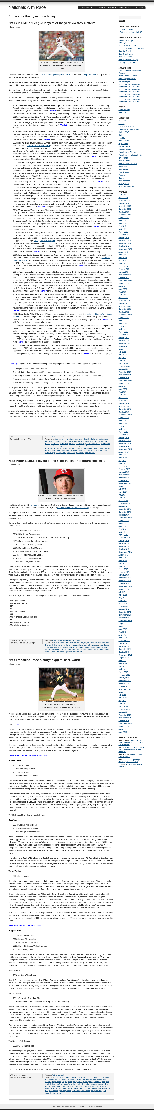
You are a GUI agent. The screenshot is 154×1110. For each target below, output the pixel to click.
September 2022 (125, 315)
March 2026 (123, 198)
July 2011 (122, 695)
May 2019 (122, 426)
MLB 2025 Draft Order (127, 45)
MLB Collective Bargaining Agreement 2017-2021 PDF (130, 95)
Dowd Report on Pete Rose (129, 76)
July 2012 (122, 661)
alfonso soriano (74, 439)
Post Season (124, 172)
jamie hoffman (57, 1084)
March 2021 (123, 363)
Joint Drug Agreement (127, 79)
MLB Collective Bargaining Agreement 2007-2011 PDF (130, 85)
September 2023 (125, 280)
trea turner (71, 453)
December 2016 (125, 509)
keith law (103, 1086)
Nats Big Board (125, 51)
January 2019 (124, 438)
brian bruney (49, 1079)
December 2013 (125, 612)
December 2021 (125, 341)
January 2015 (124, 575)
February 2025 (124, 235)
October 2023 (124, 278)
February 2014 (124, 606)
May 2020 (122, 392)
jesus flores (68, 1084)
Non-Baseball (124, 166)
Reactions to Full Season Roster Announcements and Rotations (131, 742)
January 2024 (124, 272)
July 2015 (122, 558)
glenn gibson (87, 1082)
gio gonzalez (99, 441)
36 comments (14, 465)
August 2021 (124, 349)
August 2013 (124, 623)
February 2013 (124, 641)
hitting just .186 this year (44, 240)
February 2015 (124, 572)
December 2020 (125, 372)
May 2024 (122, 260)
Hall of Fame (124, 141)
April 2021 (123, 361)
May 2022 (122, 326)
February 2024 (124, 269)
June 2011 (123, 698)
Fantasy (122, 138)
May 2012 (122, 666)
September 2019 (125, 415)
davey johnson (87, 1079)
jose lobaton (105, 444)
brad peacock (50, 441)
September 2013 (125, 621)
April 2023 (123, 295)
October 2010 (124, 721)
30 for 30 (122, 121)
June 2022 (123, 323)
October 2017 (124, 481)
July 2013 (122, 626)
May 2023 (122, 292)
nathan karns (93, 448)
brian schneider (60, 1079)
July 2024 (122, 255)
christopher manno (74, 1079)
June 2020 (123, 389)
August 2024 (124, 252)
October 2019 (124, 412)
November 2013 (125, 615)
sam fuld (69, 450)
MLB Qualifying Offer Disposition (132, 48)
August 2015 (124, 555)
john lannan (80, 444)
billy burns (94, 439)
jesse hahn (55, 444)
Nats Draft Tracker (126, 54)
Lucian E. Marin (78, 1107)
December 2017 (125, 475)
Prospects (122, 175)
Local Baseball (124, 146)
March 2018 (123, 466)
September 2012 (125, 655)
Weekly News (124, 184)
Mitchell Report (125, 81)
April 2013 (123, 635)
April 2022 (123, 329)
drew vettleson (79, 441)
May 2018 (122, 461)
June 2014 (123, 595)
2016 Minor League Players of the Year (56, 75)
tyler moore (80, 453)
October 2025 (124, 212)
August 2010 (124, 726)
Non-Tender (123, 169)
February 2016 (124, 538)
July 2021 (122, 352)
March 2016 (123, 535)
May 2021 (122, 358)
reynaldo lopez (50, 450)
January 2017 (124, 506)
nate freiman (83, 448)
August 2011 (124, 692)
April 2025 (123, 229)
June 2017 (123, 492)
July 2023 (122, 286)
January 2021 (124, 369)
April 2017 (123, 498)
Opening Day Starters (127, 63)
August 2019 (124, 418)
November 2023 (125, 275)
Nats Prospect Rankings (128, 60)
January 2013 (124, 643)
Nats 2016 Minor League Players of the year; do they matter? (52, 23)
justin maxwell (74, 446)
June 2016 (123, 526)
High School (123, 144)
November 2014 (125, 581)
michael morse (72, 1088)
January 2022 (124, 338)
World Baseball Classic (128, 186)
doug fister (69, 441)
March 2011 (123, 706)
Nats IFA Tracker (125, 57)
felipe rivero (89, 441)
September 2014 (125, 586)
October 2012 (124, 652)
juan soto (64, 446)
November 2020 (125, 375)
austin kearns (77, 1077)
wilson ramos (56, 1093)
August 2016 (124, 521)
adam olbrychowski (61, 439)
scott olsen (76, 1091)
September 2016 (125, 518)
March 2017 (123, 501)
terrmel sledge (50, 453)
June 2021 (123, 355)
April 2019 (123, 429)
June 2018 (123, 458)
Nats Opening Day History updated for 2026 (130, 760)
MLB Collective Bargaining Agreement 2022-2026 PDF (130, 100)
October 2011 (124, 686)
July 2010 (122, 729)
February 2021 (124, 366)
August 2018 (124, 452)
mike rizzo (82, 1088)
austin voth (85, 439)
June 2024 (123, 258)
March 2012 (123, 672)
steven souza (92, 450)
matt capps (62, 1088)
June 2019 (123, 423)
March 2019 (123, 432)
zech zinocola (90, 453)
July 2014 (122, 592)
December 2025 (125, 206)
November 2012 (125, 649)
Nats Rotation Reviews (128, 164)
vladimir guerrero (66, 652)
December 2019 (125, 406)
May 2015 (122, 563)
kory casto (84, 446)
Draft (120, 135)
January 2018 (124, 472)
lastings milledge (95, 446)
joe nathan (86, 1084)
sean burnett (85, 1091)
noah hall (99, 647)
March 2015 (123, 569)
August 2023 (124, 283)
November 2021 (125, 343)
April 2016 (123, 532)
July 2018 (122, 455)
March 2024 (123, 266)
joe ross (72, 444)
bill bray (85, 1077)
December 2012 (125, 646)
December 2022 (125, 306)
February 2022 (124, 335)
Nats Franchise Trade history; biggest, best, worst (44, 660)
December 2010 (125, 715)
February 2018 (124, 469)
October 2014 (124, 583)
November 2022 (125, 309)
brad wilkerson (103, 643)
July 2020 (122, 386)
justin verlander (93, 1086)
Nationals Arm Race (27, 7)
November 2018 (125, 443)
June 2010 (123, 732)
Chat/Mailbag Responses (129, 129)
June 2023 (123, 289)
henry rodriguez (99, 1082)
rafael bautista (104, 448)
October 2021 (124, 346)
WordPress (97, 1107)
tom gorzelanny (96, 1091)
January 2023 (124, 303)
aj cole (56, 643)
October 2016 (124, 515)
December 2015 (125, 543)
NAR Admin (123, 158)
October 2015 (124, 549)
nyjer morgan (92, 1088)
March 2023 (123, 298)
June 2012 (123, 663)
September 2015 (125, 552)
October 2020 (124, 378)
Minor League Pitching (60, 640)
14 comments (14, 664)
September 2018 (125, 449)
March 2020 (123, 398)
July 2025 (122, 220)
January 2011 (124, 712)
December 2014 (125, 578)
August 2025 (124, 218)
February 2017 (124, 503)
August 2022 (124, 318)
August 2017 (124, 486)
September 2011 (125, 689)
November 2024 (125, 243)
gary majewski (67, 1082)
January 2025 (124, 238)
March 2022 (123, 332)
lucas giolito (53, 448)
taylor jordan (102, 450)
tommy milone (61, 453)
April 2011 (123, 703)
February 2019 (124, 435)
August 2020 (124, 383)
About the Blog (124, 110)
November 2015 (125, 546)
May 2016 (122, 529)
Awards (122, 124)
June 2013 (123, 629)
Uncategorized (124, 181)
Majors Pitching (125, 149)
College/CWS (124, 132)
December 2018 (125, 441)
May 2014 (122, 598)
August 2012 (124, 658)
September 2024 (125, 249)
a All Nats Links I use (127, 29)
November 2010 (125, 718)
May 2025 (122, 226)
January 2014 (124, 609)
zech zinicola (78, 652)
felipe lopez (56, 1082)
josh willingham (81, 1086)
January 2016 (124, 541)
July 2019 (122, 421)
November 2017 (125, 478)
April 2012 (123, 669)
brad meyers (103, 439)
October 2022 (124, 312)
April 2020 (123, 395)
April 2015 (123, 566)
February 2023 (124, 300)
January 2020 (124, 403)
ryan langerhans (65, 1091)
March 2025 (123, 232)
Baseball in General (126, 126)
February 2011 (124, 709)
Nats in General (57, 437)
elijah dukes (97, 1079)
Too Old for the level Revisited (130, 755)
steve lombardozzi (80, 450)
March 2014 (123, 603)
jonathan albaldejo (97, 1084)
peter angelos (103, 1088)
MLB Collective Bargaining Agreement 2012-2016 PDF (130, 90)
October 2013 (124, 618)
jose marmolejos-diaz (52, 446)
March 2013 (123, 638)
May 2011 (122, 701)
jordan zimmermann (92, 444)
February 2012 (124, 675)
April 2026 (123, 195)
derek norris (60, 441)
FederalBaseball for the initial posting (73, 507)
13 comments (14, 27)
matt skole (63, 448)
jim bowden (64, 444)
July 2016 (122, 523)
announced (35, 505)
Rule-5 (121, 178)
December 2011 (125, 681)
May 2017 (122, 495)
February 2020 (124, 401)
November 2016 (125, 512)
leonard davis (104, 645)
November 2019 (125, 409)
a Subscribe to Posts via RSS (130, 32)
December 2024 (125, 240)
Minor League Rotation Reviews (131, 155)
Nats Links (123, 112)
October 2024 (124, 246)
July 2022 (122, 321)
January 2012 (124, 678)
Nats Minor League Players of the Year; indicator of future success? (57, 460)
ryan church (60, 450)
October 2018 (124, 446)
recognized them (89, 75)
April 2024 (123, 263)
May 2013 (122, 632)
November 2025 (125, 209)
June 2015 (123, 561)
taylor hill (78, 649)
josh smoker (70, 1086)
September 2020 (125, 381)
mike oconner (72, 448)
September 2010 (125, 724)
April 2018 (123, 463)
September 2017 (125, 483)
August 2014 (124, 589)
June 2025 (123, 223)
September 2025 (125, 215)
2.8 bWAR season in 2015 (38, 145)
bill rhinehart (93, 1077)
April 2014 (123, 601)
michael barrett (68, 647)
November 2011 (125, 683)
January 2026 (124, 203)
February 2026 (124, 200)
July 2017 (122, 489)
